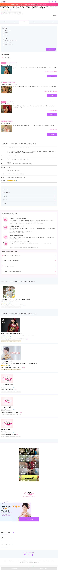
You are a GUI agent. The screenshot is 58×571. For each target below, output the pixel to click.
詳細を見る (52, 95)
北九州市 (20, 159)
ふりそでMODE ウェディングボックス (14, 155)
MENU (55, 2)
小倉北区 (42, 6)
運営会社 (31, 562)
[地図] (30, 163)
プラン (24, 21)
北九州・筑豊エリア (14, 159)
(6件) (8, 365)
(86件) (15, 180)
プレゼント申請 (29, 519)
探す (49, 2)
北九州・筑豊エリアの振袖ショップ (25, 6)
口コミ (34, 21)
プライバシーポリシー (24, 562)
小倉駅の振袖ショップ (48, 6)
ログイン (52, 2)
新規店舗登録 (36, 562)
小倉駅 (28, 159)
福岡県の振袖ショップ (14, 6)
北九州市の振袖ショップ (35, 6)
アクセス (53, 21)
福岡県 (8, 159)
